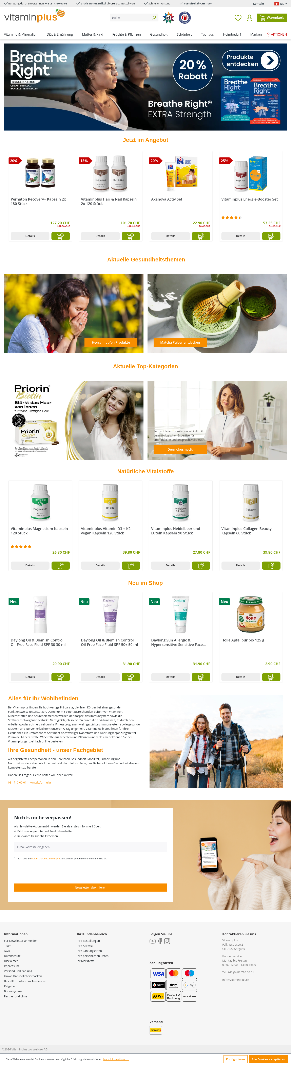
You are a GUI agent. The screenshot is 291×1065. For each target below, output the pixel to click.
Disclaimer (11, 961)
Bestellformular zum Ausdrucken (25, 981)
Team (7, 946)
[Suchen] (153, 17)
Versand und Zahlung (18, 971)
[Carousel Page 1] (132, 125)
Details (30, 236)
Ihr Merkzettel (86, 961)
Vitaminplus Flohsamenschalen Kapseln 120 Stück (38, 530)
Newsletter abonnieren (90, 887)
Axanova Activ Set (237, 199)
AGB (7, 951)
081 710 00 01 (17, 782)
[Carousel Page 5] (153, 125)
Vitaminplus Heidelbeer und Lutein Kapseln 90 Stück (246, 530)
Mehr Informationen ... (116, 1059)
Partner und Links (15, 996)
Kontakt (258, 3)
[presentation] (45, 871)
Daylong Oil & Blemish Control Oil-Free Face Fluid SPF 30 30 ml (38, 642)
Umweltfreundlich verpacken (23, 976)
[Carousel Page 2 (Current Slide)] (137, 125)
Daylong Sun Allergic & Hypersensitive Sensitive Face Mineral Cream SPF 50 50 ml (177, 642)
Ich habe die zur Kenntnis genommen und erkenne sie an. (62, 858)
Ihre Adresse (85, 946)
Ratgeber (10, 986)
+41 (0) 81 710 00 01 (241, 972)
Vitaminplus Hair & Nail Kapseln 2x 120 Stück (179, 201)
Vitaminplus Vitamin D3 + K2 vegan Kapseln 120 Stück (176, 530)
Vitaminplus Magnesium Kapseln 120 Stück (109, 530)
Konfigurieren (235, 1059)
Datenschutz (12, 956)
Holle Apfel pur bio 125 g (242, 640)
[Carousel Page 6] (158, 125)
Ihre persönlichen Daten (93, 956)
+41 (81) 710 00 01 (56, 3)
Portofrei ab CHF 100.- (198, 3)
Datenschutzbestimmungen (45, 858)
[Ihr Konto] (249, 18)
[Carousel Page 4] (148, 125)
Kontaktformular (40, 782)
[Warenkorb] (272, 18)
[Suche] (129, 17)
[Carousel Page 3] (142, 125)
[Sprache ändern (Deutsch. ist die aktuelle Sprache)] (280, 4)
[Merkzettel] (238, 18)
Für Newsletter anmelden (20, 941)
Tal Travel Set (22, 199)
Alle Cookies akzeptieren (268, 1059)
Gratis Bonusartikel (93, 3)
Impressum (11, 966)
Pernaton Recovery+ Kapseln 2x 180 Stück (108, 201)
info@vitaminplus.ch (235, 980)
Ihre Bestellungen (88, 941)
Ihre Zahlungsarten (89, 951)
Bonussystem (13, 991)
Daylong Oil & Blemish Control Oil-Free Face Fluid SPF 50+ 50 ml (109, 642)
